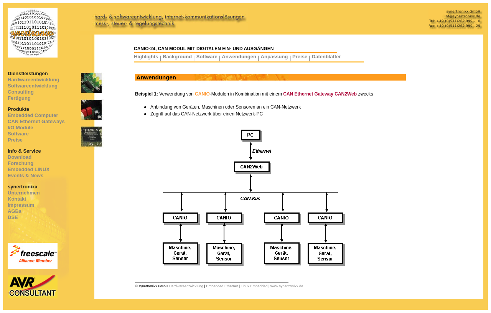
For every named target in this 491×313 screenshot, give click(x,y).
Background (177, 56)
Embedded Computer (33, 115)
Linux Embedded (254, 286)
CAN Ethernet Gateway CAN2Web (320, 94)
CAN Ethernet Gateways (36, 121)
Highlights (146, 56)
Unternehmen (24, 193)
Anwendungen (239, 56)
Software (18, 134)
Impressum (21, 205)
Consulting (21, 92)
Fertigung (19, 98)
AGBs (14, 211)
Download (19, 157)
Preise (15, 140)
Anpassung (274, 56)
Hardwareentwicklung (33, 79)
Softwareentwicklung (33, 86)
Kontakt (17, 199)
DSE (13, 217)
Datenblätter (326, 56)
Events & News (25, 175)
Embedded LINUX (28, 169)
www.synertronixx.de (286, 286)
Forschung (20, 163)
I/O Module (20, 127)
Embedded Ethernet (222, 286)
